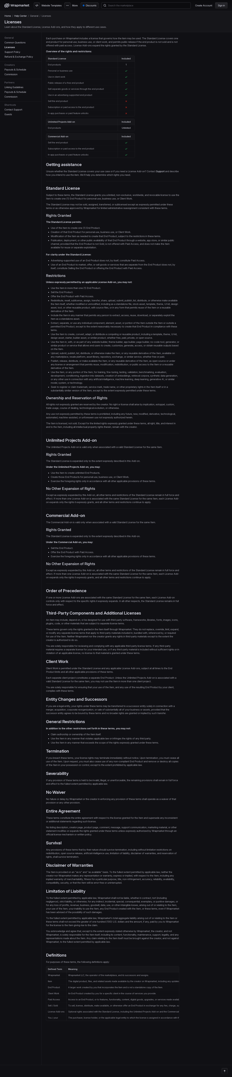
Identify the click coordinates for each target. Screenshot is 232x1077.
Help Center (20, 15)
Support (160, 171)
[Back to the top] (225, 1071)
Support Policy (12, 51)
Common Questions (15, 42)
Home (7, 15)
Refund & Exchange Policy (18, 56)
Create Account (203, 5)
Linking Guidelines (13, 87)
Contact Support (13, 109)
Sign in (221, 5)
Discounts (91, 5)
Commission (10, 74)
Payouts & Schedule (15, 69)
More (71, 5)
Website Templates (48, 5)
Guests (8, 114)
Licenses (9, 47)
